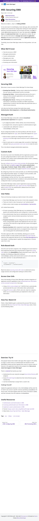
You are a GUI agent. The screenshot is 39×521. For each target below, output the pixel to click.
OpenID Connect (26, 168)
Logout (35, 133)
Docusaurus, (24, 516)
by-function (33, 204)
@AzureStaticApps (21, 518)
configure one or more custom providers (15, 163)
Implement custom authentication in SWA (13, 407)
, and (22, 185)
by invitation (24, 204)
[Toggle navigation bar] (2, 4)
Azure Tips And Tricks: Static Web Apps (19, 305)
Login (15, 133)
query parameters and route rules (19, 144)
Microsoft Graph (29, 235)
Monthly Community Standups (12, 1)
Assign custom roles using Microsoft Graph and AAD (21, 409)
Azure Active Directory (30, 374)
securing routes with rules (16, 270)
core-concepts (16, 416)
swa (6, 416)
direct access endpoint (13, 286)
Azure (36, 516)
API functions (9, 290)
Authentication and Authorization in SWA (13, 403)
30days (10, 416)
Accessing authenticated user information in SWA (15, 405)
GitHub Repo (26, 1)
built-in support (16, 165)
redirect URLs (8, 187)
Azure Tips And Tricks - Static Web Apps (20, 411)
